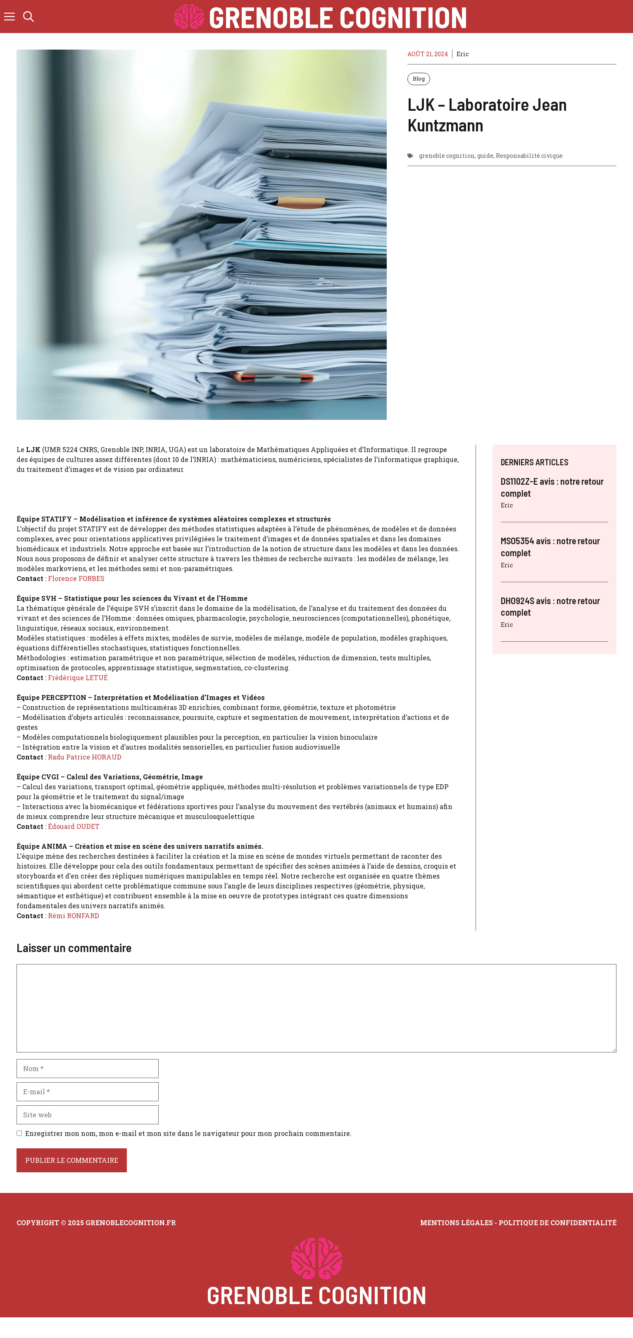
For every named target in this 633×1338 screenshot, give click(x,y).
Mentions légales (456, 1222)
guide (485, 156)
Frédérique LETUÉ (78, 677)
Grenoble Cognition (338, 16)
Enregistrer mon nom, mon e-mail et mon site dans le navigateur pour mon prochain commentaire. (188, 1133)
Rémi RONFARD (73, 915)
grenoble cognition (447, 156)
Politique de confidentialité (557, 1222)
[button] (28, 16)
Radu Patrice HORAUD (84, 756)
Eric (463, 54)
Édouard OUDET (74, 826)
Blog (419, 78)
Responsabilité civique (529, 156)
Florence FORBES (76, 578)
